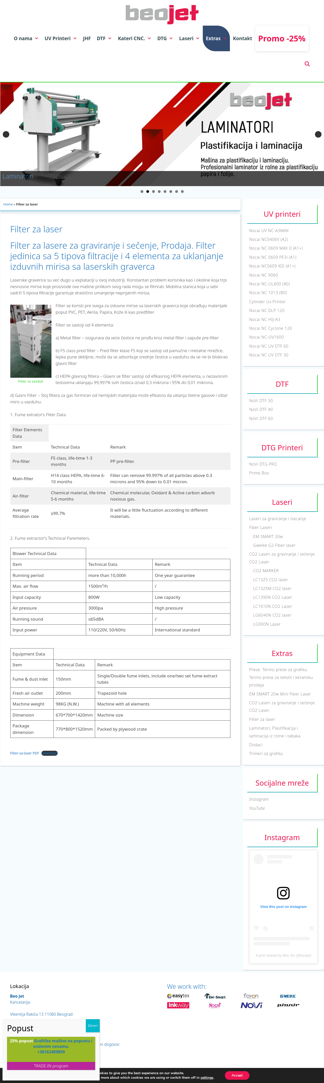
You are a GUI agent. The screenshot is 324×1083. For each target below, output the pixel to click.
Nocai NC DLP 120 (267, 310)
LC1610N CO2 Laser (272, 606)
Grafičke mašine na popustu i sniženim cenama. (62, 1043)
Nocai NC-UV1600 (266, 337)
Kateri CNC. (136, 38)
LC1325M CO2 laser (272, 588)
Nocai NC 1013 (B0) (268, 292)
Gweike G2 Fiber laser (274, 545)
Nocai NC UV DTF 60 (268, 346)
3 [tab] (153, 191)
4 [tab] (159, 191)
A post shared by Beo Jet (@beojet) (283, 955)
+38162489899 (51, 1052)
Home (8, 204)
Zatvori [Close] (93, 1025)
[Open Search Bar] (307, 64)
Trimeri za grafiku (266, 753)
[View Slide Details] (162, 134)
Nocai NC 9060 (263, 275)
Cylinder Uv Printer (267, 301)
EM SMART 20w (268, 536)
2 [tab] (147, 191)
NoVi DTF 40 (261, 409)
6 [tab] (170, 191)
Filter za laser (262, 719)
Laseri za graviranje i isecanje (277, 518)
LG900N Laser (267, 624)
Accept (237, 1075)
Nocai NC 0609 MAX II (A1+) (276, 248)
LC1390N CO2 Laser (272, 597)
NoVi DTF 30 (261, 400)
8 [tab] (182, 191)
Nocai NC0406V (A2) (268, 239)
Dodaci (256, 744)
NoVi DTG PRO (263, 464)
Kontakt (242, 38)
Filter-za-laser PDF (24, 753)
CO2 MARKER (266, 570)
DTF (106, 38)
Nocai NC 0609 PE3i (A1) (272, 257)
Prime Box (259, 473)
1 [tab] (142, 191)
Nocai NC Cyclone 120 (270, 328)
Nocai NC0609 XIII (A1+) (272, 266)
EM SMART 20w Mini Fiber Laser (280, 694)
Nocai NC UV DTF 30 (268, 355)
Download (49, 753)
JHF (87, 38)
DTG (166, 38)
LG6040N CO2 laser (272, 615)
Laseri (191, 38)
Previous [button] (6, 134)
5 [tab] (165, 191)
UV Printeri (62, 38)
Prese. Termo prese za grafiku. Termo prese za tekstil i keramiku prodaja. (281, 677)
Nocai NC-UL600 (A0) (269, 284)
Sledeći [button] (318, 134)
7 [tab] (176, 191)
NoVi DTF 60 (261, 418)
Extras (218, 38)
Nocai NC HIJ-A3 (264, 319)
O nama (28, 38)
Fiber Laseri (260, 527)
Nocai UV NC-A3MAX (269, 230)
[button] (37, 38)
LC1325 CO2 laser (270, 579)
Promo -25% (282, 38)
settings (206, 1077)
